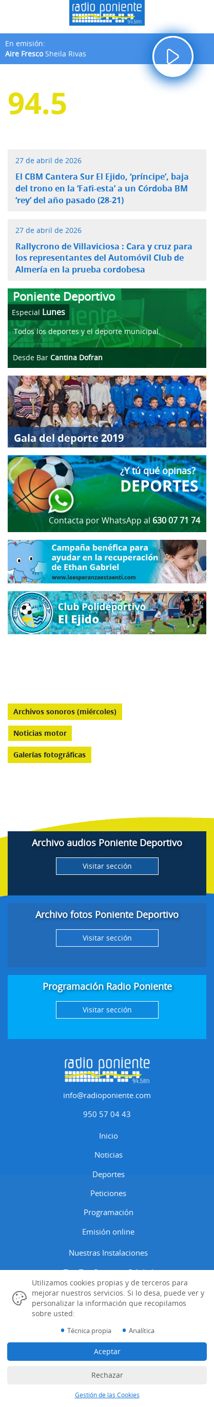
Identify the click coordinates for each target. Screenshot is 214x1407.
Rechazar (107, 1375)
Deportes (108, 1174)
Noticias (108, 1154)
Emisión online (108, 1231)
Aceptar (107, 1351)
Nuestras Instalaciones (108, 1252)
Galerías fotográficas (49, 754)
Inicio (108, 1135)
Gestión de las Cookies (107, 1395)
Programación (108, 1212)
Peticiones (108, 1193)
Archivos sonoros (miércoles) (64, 711)
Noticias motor (40, 733)
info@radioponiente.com (107, 1095)
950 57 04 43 (107, 1114)
